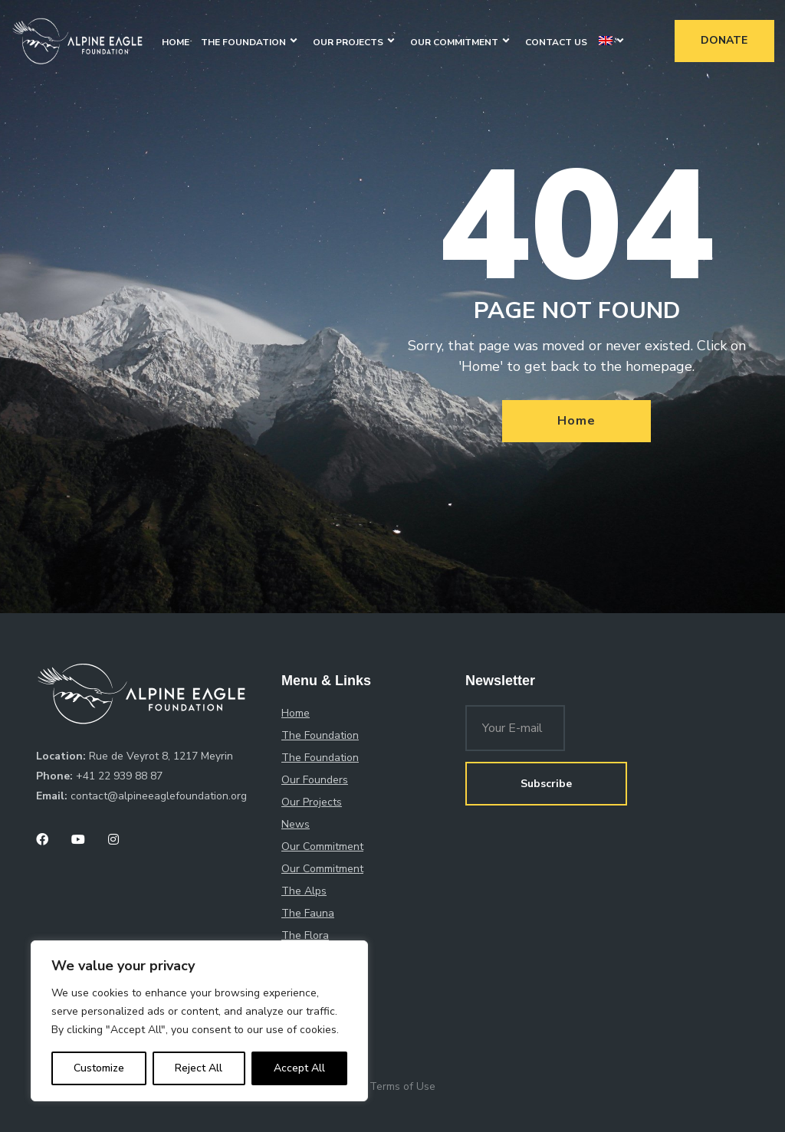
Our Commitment (454, 42)
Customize (99, 1068)
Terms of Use (402, 1086)
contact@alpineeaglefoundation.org (159, 796)
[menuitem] (606, 42)
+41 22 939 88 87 (119, 776)
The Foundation (243, 42)
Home (175, 42)
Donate (724, 40)
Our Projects (348, 42)
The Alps (304, 891)
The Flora (305, 935)
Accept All (299, 1068)
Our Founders (314, 780)
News (295, 824)
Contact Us (556, 42)
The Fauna (307, 913)
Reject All (198, 1068)
